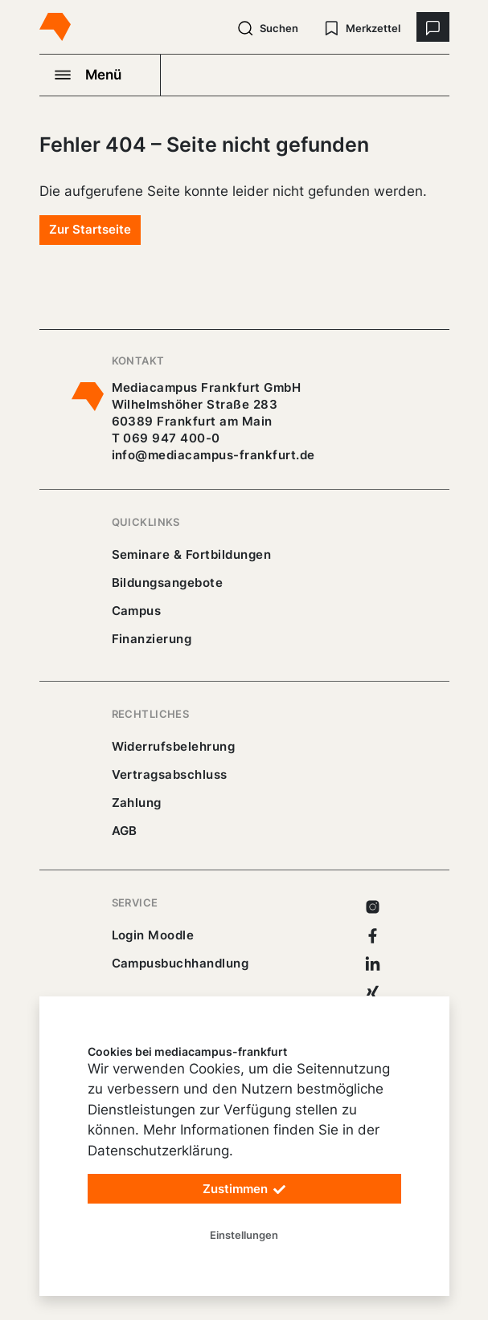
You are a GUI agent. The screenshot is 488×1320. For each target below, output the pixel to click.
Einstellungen (244, 1234)
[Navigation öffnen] (100, 75)
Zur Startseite (90, 229)
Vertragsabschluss (170, 774)
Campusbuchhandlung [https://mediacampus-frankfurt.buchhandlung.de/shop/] (180, 963)
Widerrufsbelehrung (174, 746)
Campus (137, 610)
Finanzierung (152, 638)
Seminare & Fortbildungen (192, 554)
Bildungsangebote (167, 582)
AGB (125, 830)
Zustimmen (244, 1189)
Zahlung (137, 802)
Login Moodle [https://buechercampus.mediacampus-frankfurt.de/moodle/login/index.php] (153, 935)
